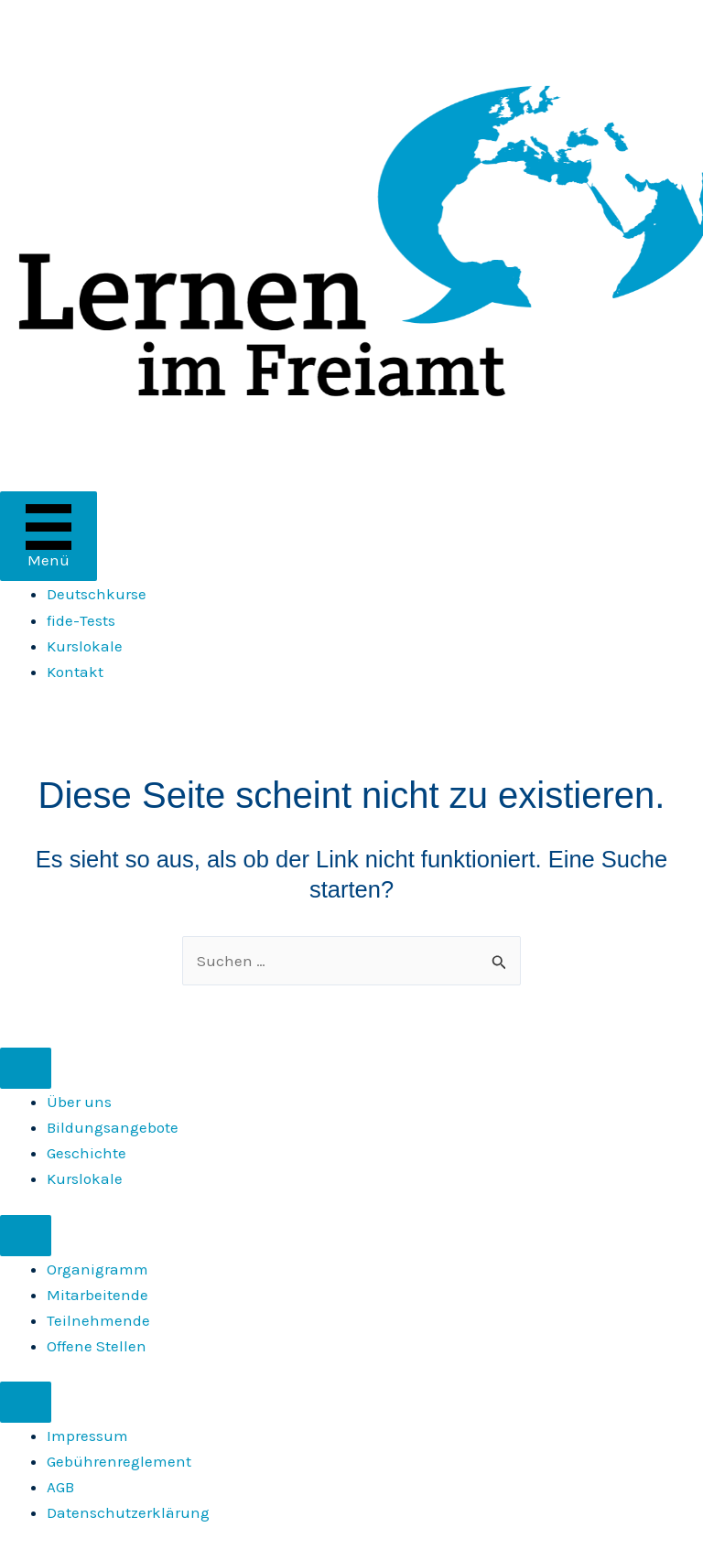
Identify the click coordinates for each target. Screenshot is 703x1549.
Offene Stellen (96, 1346)
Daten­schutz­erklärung (128, 1512)
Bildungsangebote (112, 1127)
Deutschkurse (96, 594)
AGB (60, 1487)
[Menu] (25, 1068)
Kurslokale (85, 646)
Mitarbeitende (97, 1294)
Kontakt (75, 671)
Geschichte (86, 1153)
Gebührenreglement (119, 1461)
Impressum (87, 1435)
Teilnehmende (98, 1320)
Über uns (79, 1101)
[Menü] (48, 536)
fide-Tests (81, 620)
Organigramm (97, 1269)
